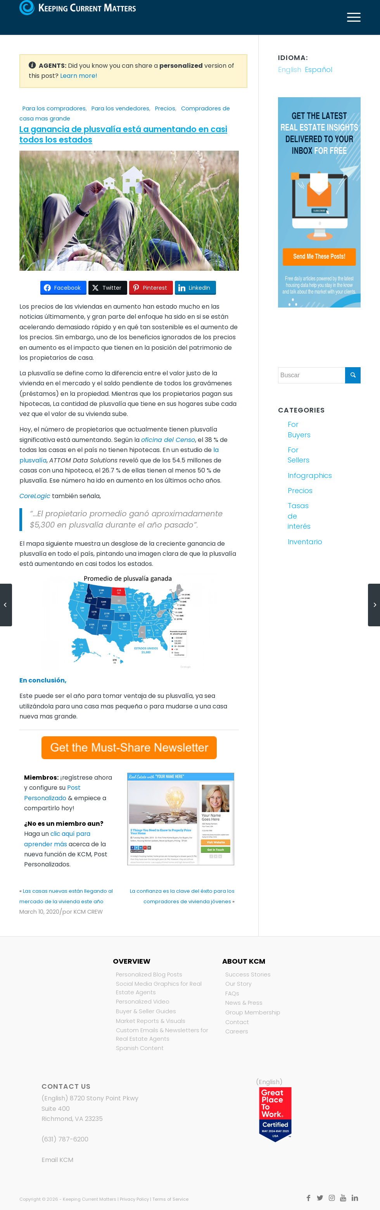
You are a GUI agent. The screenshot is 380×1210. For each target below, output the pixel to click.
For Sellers (298, 455)
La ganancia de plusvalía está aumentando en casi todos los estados (123, 134)
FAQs (232, 993)
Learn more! (78, 75)
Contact (237, 1022)
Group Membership (252, 1012)
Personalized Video (142, 1001)
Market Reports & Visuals (150, 1021)
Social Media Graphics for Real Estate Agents (159, 988)
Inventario (302, 542)
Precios (165, 108)
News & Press (244, 1003)
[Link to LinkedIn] (355, 1198)
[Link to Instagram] (331, 1198)
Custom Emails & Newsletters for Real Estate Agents (162, 1034)
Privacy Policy (134, 1199)
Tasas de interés (299, 516)
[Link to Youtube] (343, 1198)
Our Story (238, 984)
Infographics (302, 475)
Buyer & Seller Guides (146, 1011)
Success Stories (248, 974)
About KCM (243, 961)
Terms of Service (170, 1199)
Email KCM (57, 1159)
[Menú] (350, 17)
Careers (236, 1031)
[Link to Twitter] (320, 1198)
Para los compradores (54, 108)
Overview (131, 961)
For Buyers (299, 429)
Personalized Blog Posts (149, 974)
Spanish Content (140, 1048)
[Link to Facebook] (308, 1198)
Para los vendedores (120, 108)
